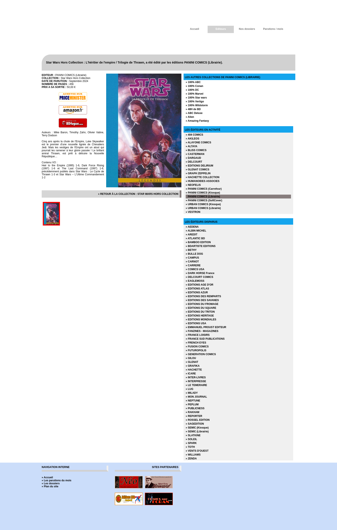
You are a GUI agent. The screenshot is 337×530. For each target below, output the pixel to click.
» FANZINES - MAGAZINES (202, 331)
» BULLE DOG (194, 253)
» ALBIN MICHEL (196, 230)
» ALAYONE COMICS (198, 142)
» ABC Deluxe (194, 113)
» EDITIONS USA (196, 323)
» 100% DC (192, 89)
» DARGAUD (193, 157)
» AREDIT (191, 234)
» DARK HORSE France (200, 273)
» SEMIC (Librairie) (197, 431)
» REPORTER (194, 416)
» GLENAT (192, 361)
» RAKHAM (192, 412)
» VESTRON (193, 212)
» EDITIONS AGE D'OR (199, 284)
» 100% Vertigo (195, 101)
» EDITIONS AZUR (197, 292)
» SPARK (191, 443)
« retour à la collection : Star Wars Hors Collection (138, 193)
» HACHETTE (194, 369)
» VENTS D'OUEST (197, 450)
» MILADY (192, 392)
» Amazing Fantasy (197, 120)
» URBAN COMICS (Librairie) (203, 208)
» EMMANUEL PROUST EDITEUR (206, 327)
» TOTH (190, 446)
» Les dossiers (51, 483)
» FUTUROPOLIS (196, 350)
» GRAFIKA (193, 365)
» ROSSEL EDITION (198, 419)
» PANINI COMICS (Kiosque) (203, 192)
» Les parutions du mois (56, 480)
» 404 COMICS (194, 134)
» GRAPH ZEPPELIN (198, 173)
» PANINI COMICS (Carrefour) (204, 188)
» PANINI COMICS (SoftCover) (204, 200)
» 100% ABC (193, 82)
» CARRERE (193, 265)
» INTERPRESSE (196, 381)
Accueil (194, 28)
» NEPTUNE (193, 400)
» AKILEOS (192, 138)
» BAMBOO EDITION (198, 242)
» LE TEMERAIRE (196, 385)
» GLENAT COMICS (197, 169)
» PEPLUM (192, 404)
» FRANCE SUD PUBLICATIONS (205, 338)
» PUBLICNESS (195, 408)
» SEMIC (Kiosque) (197, 427)
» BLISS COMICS (196, 150)
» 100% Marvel (194, 93)
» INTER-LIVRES (196, 377)
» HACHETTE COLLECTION (202, 177)
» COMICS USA (195, 269)
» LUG (189, 389)
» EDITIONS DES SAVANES (202, 300)
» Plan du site (50, 486)
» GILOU (191, 358)
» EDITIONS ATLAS (197, 288)
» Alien (190, 116)
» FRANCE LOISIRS (198, 334)
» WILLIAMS (193, 454)
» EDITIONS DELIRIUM (199, 165)
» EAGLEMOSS (195, 280)
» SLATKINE (193, 435)
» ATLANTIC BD (195, 238)
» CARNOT (192, 261)
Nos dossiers (247, 28)
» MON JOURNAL (196, 396)
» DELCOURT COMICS (199, 277)
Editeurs (221, 28)
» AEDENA (192, 226)
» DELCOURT (194, 161)
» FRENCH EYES (196, 342)
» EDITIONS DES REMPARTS (203, 296)
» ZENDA (191, 458)
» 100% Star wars (196, 97)
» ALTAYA (191, 146)
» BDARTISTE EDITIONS (201, 246)
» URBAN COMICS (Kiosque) (203, 204)
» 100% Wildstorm (197, 105)
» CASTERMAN (195, 154)
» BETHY (191, 249)
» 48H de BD (193, 109)
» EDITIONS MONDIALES (201, 319)
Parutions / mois (273, 28)
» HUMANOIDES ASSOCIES (202, 181)
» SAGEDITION (195, 423)
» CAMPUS (192, 257)
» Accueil (47, 477)
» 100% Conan (194, 86)
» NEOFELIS (193, 184)
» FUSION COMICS (197, 346)
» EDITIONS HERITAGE (200, 315)
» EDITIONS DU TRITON (200, 311)
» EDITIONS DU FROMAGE (202, 304)
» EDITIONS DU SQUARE (201, 307)
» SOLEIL (191, 439)
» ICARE (191, 373)
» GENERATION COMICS (201, 354)
